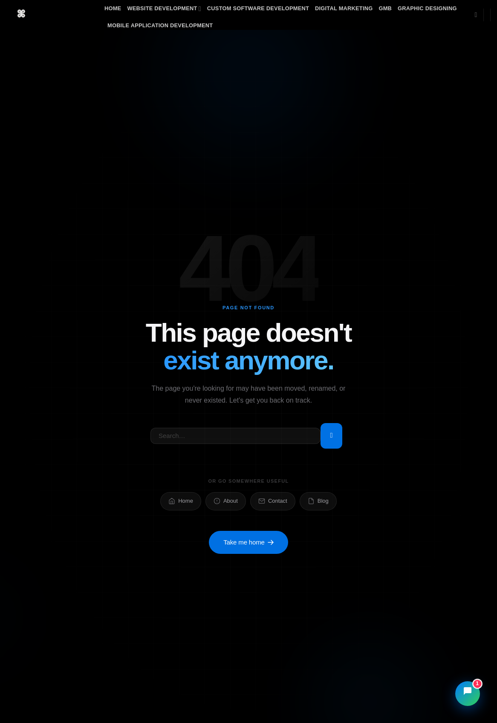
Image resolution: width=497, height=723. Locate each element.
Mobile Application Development (160, 25)
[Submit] (331, 436)
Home (112, 8)
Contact (272, 501)
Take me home (248, 542)
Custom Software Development (258, 8)
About (226, 501)
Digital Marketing (344, 8)
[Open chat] (467, 693)
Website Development (164, 9)
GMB (385, 8)
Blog (318, 501)
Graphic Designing (427, 8)
